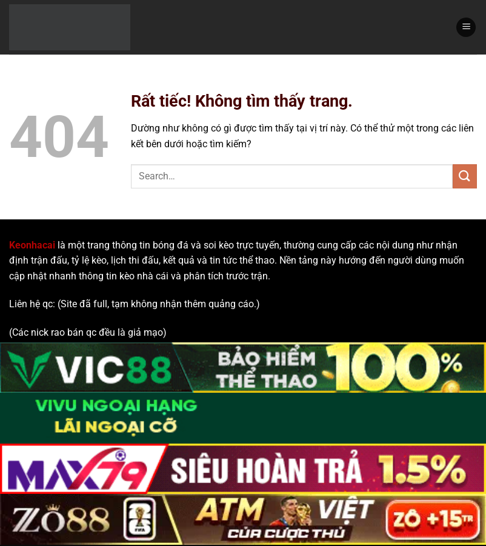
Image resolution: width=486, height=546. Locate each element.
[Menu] (466, 28)
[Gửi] (465, 176)
